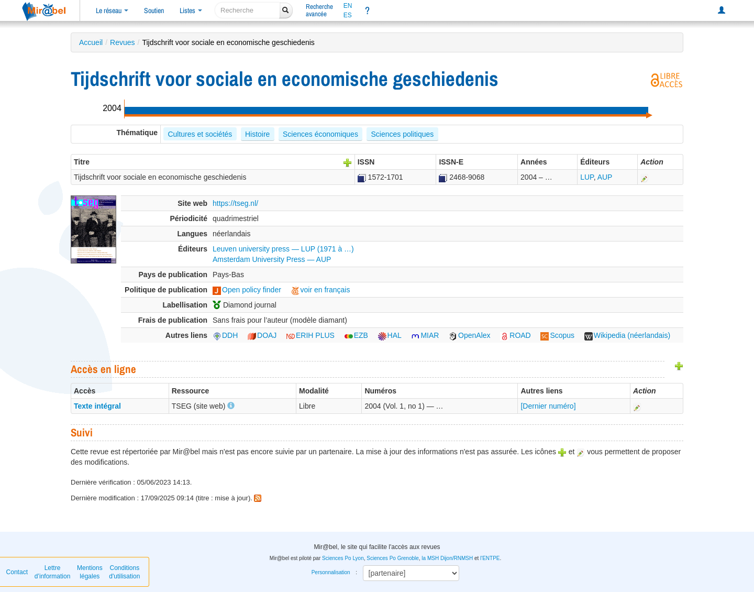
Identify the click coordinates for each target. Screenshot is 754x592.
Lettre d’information (53, 572)
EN (347, 5)
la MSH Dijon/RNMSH (447, 558)
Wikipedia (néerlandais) (627, 335)
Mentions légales (90, 572)
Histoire (257, 134)
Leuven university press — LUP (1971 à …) (283, 249)
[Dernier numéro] (547, 406)
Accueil (91, 42)
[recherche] (247, 10)
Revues (122, 42)
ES (347, 15)
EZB (356, 335)
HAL (390, 335)
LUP (586, 177)
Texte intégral (97, 406)
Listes (191, 10)
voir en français (320, 290)
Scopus (557, 335)
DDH (225, 335)
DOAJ (262, 335)
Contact (17, 572)
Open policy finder (247, 290)
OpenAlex (469, 335)
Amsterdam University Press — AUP (272, 259)
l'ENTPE (490, 558)
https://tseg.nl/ (235, 203)
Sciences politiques (402, 134)
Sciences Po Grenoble (393, 558)
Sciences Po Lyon (343, 558)
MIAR (425, 335)
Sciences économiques (320, 134)
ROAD (515, 335)
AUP (605, 177)
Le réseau (112, 10)
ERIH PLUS (310, 335)
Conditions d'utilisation (124, 572)
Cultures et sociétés (200, 134)
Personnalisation (331, 572)
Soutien (154, 10)
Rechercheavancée (319, 10)
